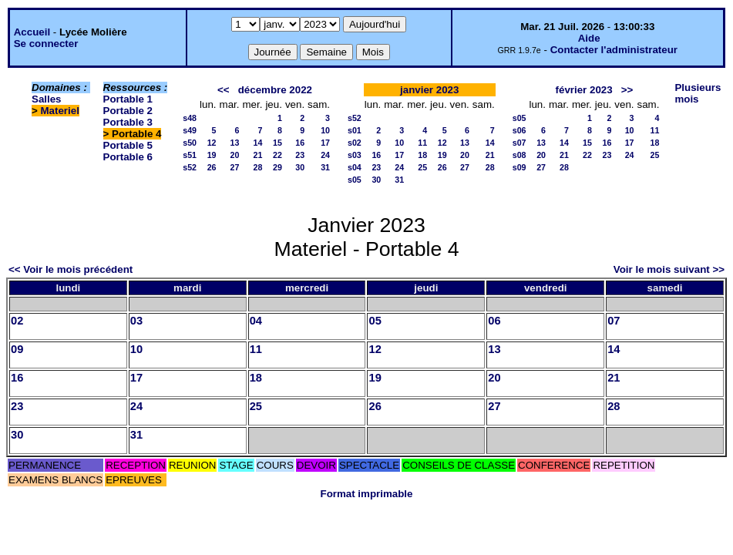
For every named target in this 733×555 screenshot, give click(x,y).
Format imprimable (367, 494)
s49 (190, 130)
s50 (190, 142)
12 (212, 142)
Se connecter (46, 43)
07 (613, 320)
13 (235, 142)
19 (212, 155)
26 (212, 167)
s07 (519, 142)
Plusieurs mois (697, 93)
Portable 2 (128, 110)
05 (374, 320)
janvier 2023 (429, 90)
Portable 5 (128, 145)
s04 (354, 167)
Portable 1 (128, 99)
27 (235, 167)
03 (136, 320)
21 (258, 155)
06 (494, 320)
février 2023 (584, 90)
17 (325, 142)
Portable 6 (128, 157)
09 (17, 349)
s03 (354, 155)
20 (235, 155)
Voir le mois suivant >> (669, 269)
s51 (190, 155)
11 (422, 142)
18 (422, 155)
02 (17, 320)
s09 (519, 167)
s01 (354, 130)
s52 (190, 167)
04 (256, 320)
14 (258, 142)
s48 (190, 118)
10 (325, 130)
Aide (589, 38)
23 (299, 155)
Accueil (32, 32)
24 (325, 155)
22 (277, 155)
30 (299, 167)
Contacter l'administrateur (614, 50)
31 (325, 167)
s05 (354, 179)
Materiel (60, 110)
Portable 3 (128, 122)
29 (277, 167)
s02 (354, 142)
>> (627, 90)
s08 (519, 155)
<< (223, 90)
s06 (519, 130)
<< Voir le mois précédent (70, 269)
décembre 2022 (275, 90)
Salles (47, 99)
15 (277, 142)
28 (258, 167)
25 (422, 167)
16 (299, 142)
